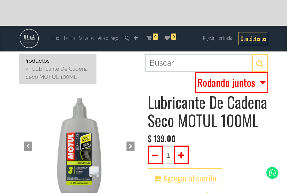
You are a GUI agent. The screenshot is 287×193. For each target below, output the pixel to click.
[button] (136, 38)
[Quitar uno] (155, 155)
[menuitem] (54, 38)
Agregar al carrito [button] (185, 178)
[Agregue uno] (181, 155)
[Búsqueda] (260, 63)
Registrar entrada (217, 38)
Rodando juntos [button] (227, 82)
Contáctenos (253, 39)
